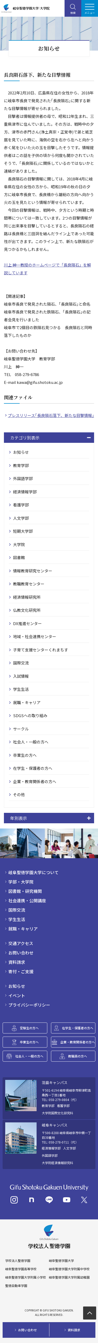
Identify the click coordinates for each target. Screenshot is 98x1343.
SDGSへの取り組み (30, 715)
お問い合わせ (20, 953)
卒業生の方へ (25, 755)
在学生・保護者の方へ (32, 768)
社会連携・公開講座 (27, 900)
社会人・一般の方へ (30, 742)
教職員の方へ (77, 1056)
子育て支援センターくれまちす (40, 649)
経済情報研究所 (27, 597)
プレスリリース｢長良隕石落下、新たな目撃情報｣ (51, 415)
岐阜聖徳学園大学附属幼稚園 (69, 1277)
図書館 (19, 557)
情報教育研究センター (32, 570)
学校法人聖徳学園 (17, 1260)
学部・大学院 (20, 882)
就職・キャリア (27, 702)
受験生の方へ (29, 1028)
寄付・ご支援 (20, 971)
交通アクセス (20, 943)
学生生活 (21, 689)
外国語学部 (23, 478)
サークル (21, 728)
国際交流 (21, 663)
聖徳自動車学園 (16, 1285)
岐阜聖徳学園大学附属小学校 (25, 1277)
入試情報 (21, 676)
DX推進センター (27, 623)
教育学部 (21, 465)
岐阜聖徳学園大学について (33, 872)
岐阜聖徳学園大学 (61, 1260)
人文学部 (21, 518)
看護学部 (21, 504)
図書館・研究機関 (25, 891)
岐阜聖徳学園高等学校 (21, 1269)
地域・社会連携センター (34, 636)
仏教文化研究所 (27, 610)
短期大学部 (23, 531)
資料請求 (16, 962)
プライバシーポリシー (29, 1005)
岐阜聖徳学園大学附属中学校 (69, 1269)
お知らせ (21, 452)
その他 (19, 794)
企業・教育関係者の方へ (34, 781)
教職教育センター (28, 583)
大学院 (19, 544)
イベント (16, 995)
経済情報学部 (25, 491)
